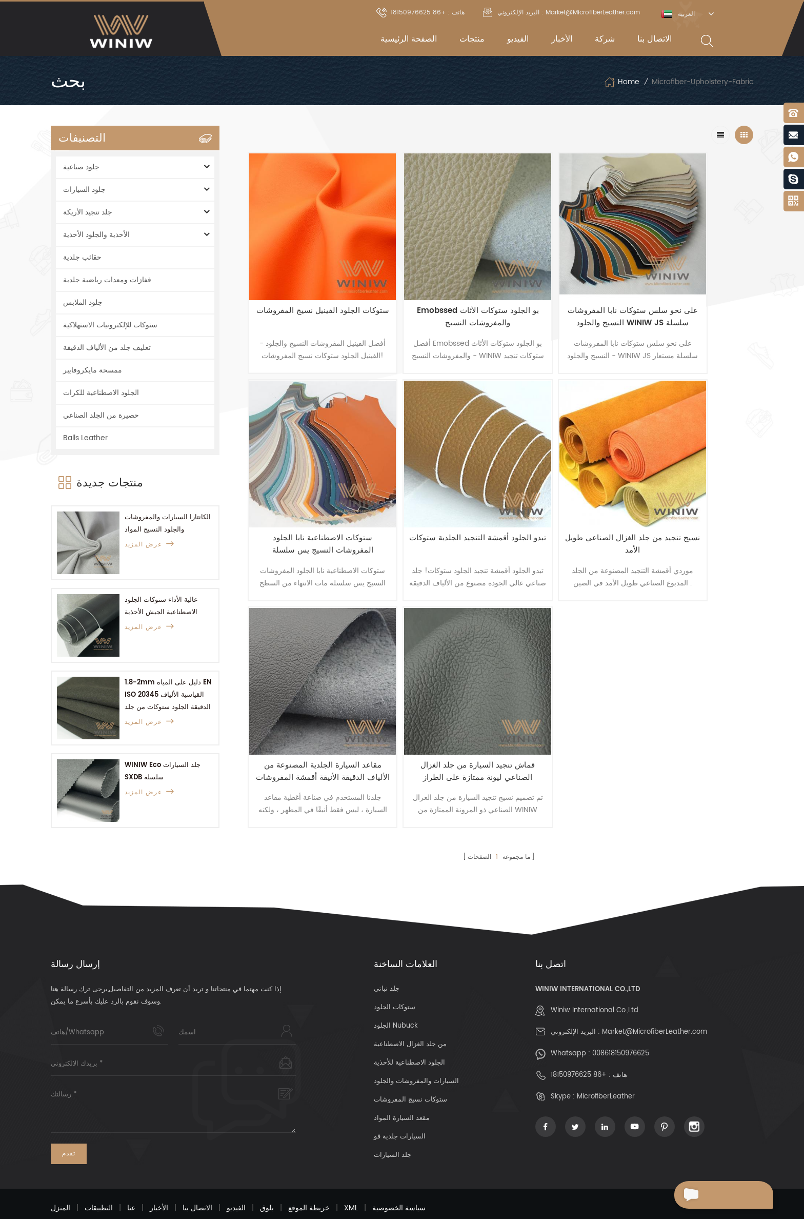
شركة (605, 39)
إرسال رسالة (705, 1195)
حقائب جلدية (82, 257)
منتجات (472, 39)
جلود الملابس (83, 302)
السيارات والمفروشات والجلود (416, 1053)
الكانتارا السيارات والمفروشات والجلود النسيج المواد (168, 523)
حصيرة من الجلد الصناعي (101, 415)
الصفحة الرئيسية (408, 39)
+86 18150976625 (579, 1047)
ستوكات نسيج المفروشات (410, 1072)
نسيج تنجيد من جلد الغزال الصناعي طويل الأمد (436, 490)
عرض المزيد (149, 544)
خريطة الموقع (309, 1180)
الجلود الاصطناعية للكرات (101, 393)
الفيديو (518, 39)
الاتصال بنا (654, 39)
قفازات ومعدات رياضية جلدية (107, 280)
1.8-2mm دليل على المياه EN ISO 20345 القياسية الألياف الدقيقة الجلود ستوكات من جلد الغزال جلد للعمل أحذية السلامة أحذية (168, 695)
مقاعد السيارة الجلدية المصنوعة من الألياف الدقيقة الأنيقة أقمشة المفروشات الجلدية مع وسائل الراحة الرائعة (563, 490)
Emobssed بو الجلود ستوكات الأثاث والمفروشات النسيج (435, 290)
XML (351, 1180)
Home (621, 82)
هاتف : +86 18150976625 (420, 12)
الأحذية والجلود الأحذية (96, 235)
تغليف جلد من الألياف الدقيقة (107, 347)
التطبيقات (99, 1180)
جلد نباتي (386, 961)
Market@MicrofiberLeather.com (654, 1004)
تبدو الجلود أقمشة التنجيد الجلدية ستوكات (309, 490)
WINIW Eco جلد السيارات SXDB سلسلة (162, 771)
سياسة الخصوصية (399, 1180)
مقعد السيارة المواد (402, 1090)
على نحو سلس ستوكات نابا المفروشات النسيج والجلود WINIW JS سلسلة (562, 290)
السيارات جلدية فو (400, 1109)
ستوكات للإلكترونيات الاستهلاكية (110, 325)
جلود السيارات (84, 189)
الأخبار (561, 39)
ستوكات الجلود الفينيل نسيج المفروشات (308, 290)
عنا (131, 1180)
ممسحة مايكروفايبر (92, 370)
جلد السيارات (392, 1127)
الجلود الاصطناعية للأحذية (409, 1035)
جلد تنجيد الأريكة (87, 212)
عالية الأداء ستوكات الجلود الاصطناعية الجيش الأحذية (161, 606)
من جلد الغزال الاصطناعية (410, 1016)
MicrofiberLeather (606, 1069)
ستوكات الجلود (394, 979)
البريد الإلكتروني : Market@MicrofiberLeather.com (561, 12)
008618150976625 (620, 1025)
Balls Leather (85, 438)
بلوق (267, 1180)
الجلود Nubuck (396, 998)
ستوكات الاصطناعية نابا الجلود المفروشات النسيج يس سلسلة (689, 290)
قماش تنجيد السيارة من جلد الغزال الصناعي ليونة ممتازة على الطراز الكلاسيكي (690, 490)
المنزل (60, 1180)
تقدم (68, 1126)
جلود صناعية (81, 167)
